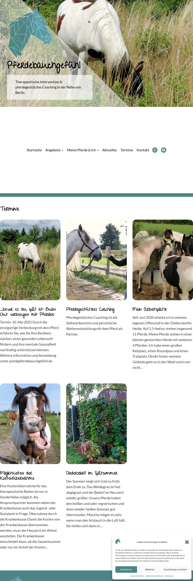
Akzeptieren (126, 569)
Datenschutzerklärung (154, 576)
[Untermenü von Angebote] (62, 150)
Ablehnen (149, 569)
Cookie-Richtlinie (137, 576)
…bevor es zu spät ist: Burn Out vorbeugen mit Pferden (28, 312)
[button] (186, 542)
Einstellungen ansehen (175, 569)
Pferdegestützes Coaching (90, 310)
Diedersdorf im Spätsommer (91, 474)
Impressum (169, 576)
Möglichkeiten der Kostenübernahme (17, 476)
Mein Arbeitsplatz (150, 310)
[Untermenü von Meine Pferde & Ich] (98, 150)
